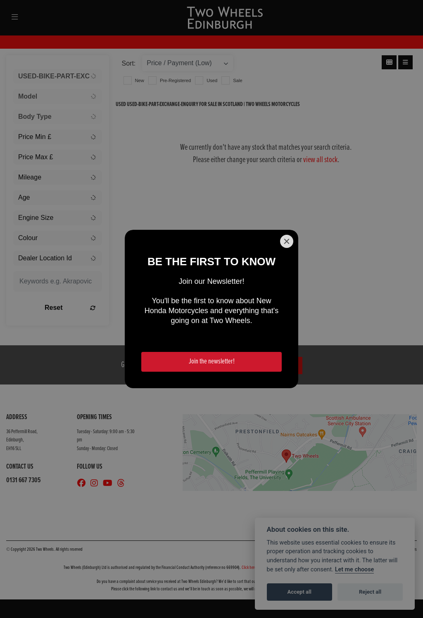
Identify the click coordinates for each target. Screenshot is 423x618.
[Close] (286, 241)
